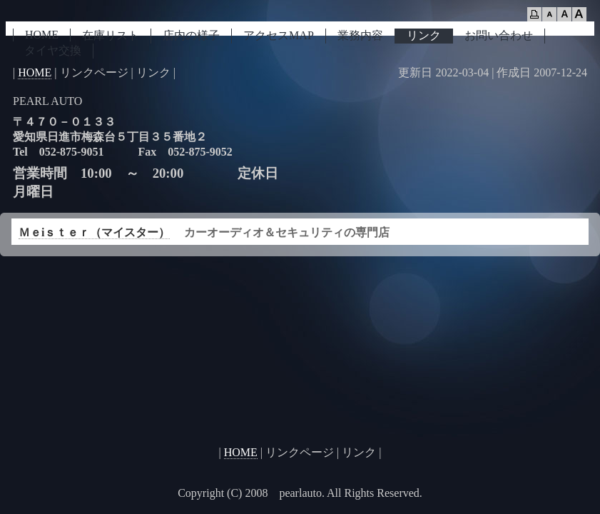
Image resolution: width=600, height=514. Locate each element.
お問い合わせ (498, 35)
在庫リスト (110, 35)
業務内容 (360, 35)
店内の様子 (191, 35)
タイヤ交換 (52, 50)
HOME (42, 35)
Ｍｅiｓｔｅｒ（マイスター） (94, 232)
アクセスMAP (278, 35)
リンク (424, 35)
